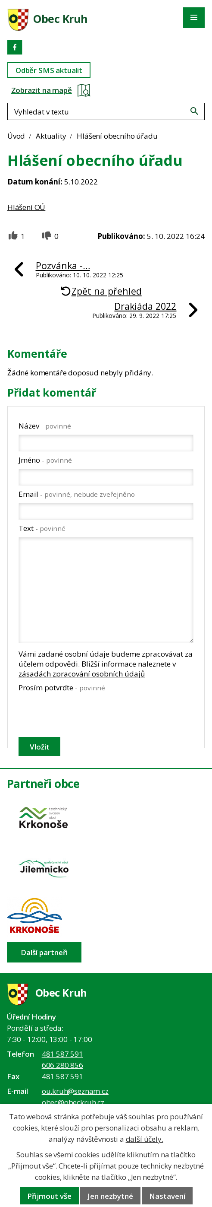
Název (45, 426)
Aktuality (51, 136)
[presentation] (83, 714)
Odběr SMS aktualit (49, 70)
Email (77, 494)
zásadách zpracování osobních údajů (82, 674)
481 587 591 (62, 1054)
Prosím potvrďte (62, 687)
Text (42, 528)
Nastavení (167, 1196)
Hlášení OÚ (26, 207)
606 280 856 (62, 1065)
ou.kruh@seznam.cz (75, 1091)
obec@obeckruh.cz (73, 1102)
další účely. (144, 1139)
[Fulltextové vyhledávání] (106, 111)
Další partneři (44, 952)
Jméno (45, 460)
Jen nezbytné (110, 1196)
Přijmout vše (49, 1196)
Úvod (16, 136)
